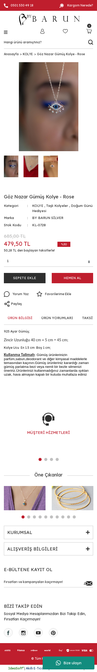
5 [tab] (45, 517)
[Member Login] (42, 31)
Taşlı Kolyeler (57, 206)
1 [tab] (40, 459)
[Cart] (89, 31)
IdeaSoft (16, 668)
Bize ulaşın (68, 663)
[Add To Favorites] (53, 294)
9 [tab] (68, 517)
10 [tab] (74, 517)
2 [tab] (45, 459)
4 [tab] (57, 459)
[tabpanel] (48, 429)
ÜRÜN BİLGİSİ (20, 318)
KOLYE (37, 206)
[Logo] (48, 19)
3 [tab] (51, 459)
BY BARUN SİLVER (47, 218)
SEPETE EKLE (24, 278)
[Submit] (88, 583)
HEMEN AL (72, 278)
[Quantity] (48, 262)
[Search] (48, 42)
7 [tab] (57, 517)
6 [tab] (51, 517)
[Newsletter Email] (48, 583)
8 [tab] (62, 517)
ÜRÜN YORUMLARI (57, 318)
